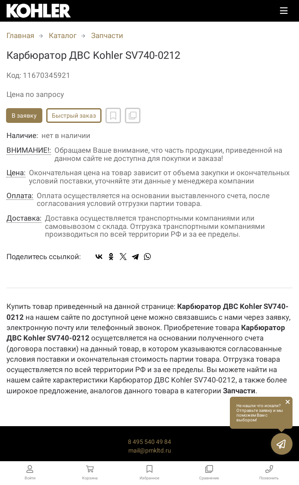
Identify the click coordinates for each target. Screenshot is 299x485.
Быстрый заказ (74, 115)
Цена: (15, 173)
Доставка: (23, 218)
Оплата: (19, 196)
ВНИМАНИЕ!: (28, 150)
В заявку (24, 115)
